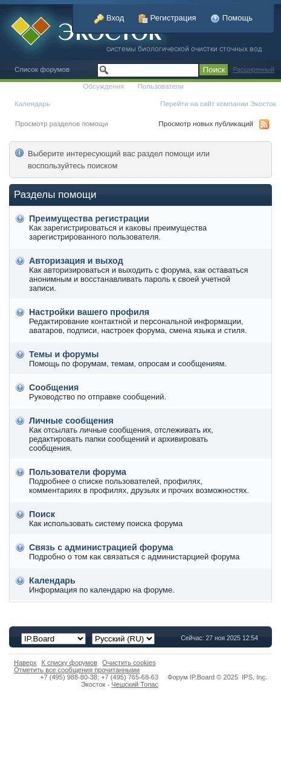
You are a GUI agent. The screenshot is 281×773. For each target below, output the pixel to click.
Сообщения (54, 387)
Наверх (25, 662)
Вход (109, 17)
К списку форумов (70, 662)
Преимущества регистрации (89, 218)
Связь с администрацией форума (101, 547)
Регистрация (167, 17)
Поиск (42, 514)
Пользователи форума (77, 472)
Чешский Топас (134, 684)
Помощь (231, 17)
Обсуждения (103, 86)
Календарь (32, 103)
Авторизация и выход (76, 261)
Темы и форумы (64, 354)
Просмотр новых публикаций (205, 123)
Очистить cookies (129, 662)
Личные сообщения (71, 420)
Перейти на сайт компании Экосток (218, 103)
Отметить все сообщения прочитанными (77, 669)
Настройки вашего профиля (89, 312)
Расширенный (253, 69)
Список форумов (42, 69)
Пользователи (160, 86)
